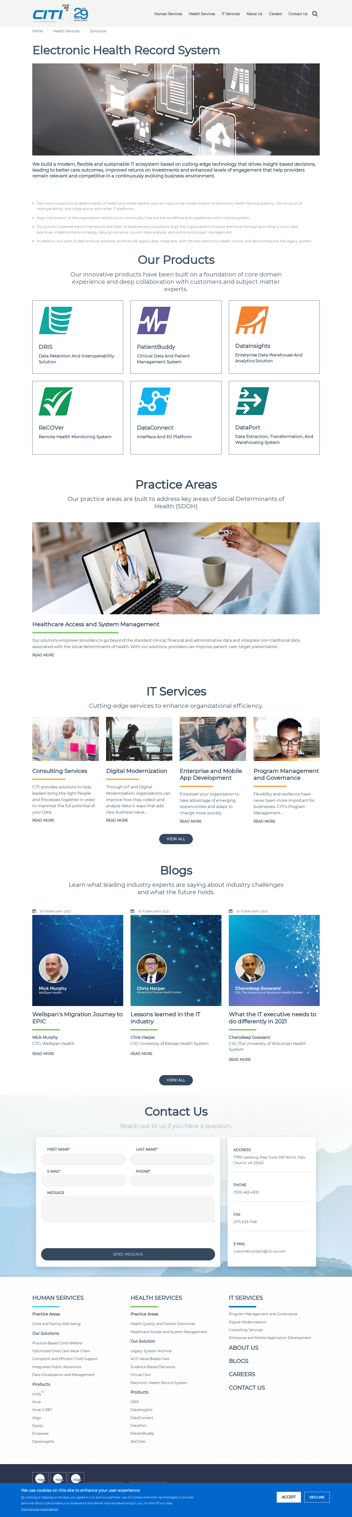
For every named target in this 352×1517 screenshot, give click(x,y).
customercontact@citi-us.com (259, 1251)
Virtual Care (141, 1375)
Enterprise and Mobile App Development (211, 775)
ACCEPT (289, 1497)
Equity (37, 1425)
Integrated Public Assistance (56, 1367)
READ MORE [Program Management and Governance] (264, 821)
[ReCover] (77, 417)
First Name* (58, 1149)
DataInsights (43, 1441)
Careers (275, 14)
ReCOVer (138, 1441)
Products (41, 1384)
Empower (40, 1433)
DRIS (135, 1402)
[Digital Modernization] (139, 738)
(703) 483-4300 (246, 1192)
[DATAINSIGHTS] (274, 337)
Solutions (98, 31)
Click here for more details (39, 1509)
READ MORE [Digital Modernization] (117, 820)
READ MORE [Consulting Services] (43, 820)
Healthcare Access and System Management (95, 624)
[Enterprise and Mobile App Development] (213, 738)
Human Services (168, 14)
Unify (38, 1394)
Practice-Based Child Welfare (57, 1343)
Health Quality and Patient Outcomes (163, 1324)
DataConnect (142, 1418)
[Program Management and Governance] (286, 738)
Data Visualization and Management (63, 1375)
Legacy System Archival (151, 1351)
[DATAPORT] (274, 417)
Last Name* (146, 1149)
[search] (315, 13)
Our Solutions (45, 1333)
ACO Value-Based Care (150, 1359)
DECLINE (316, 1497)
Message (55, 1193)
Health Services (201, 14)
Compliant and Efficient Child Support (65, 1359)
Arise (36, 1402)
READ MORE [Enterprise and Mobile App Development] (190, 821)
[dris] (77, 337)
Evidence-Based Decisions (153, 1367)
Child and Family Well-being (56, 1324)
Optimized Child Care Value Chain (61, 1351)
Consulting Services (59, 771)
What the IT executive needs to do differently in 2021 (272, 1018)
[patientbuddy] (176, 337)
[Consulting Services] (65, 738)
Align (36, 1418)
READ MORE (43, 655)
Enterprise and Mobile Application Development (270, 1338)
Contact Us (298, 14)
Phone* (143, 1171)
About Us (254, 14)
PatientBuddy (142, 1433)
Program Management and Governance (286, 775)
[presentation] (128, 1235)
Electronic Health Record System (159, 1383)
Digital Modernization (136, 771)
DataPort (138, 1425)
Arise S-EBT (42, 1410)
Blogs (238, 1361)
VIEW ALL (176, 839)
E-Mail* (53, 1171)
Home (37, 31)
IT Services (230, 14)
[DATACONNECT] (176, 417)
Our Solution (143, 1341)
